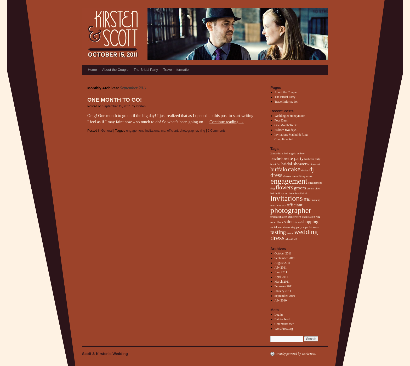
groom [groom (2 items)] (300, 187)
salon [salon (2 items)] (289, 221)
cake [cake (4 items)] (294, 169)
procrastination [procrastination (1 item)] (278, 216)
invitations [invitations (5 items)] (286, 198)
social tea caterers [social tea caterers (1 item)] (280, 227)
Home (92, 70)
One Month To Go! (114, 100)
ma (163, 130)
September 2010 (285, 296)
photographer (189, 130)
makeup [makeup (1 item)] (315, 200)
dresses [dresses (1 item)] (287, 176)
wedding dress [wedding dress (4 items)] (294, 235)
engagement (135, 130)
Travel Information (176, 70)
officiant (172, 130)
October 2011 (283, 253)
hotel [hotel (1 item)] (291, 193)
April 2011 (281, 277)
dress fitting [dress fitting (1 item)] (298, 176)
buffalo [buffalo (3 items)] (278, 169)
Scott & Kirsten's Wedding (105, 354)
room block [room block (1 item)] (276, 222)
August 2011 (283, 263)
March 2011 (282, 281)
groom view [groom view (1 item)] (313, 188)
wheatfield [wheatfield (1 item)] (291, 239)
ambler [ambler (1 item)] (301, 153)
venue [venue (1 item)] (290, 233)
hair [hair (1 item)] (272, 193)
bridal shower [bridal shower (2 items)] (294, 163)
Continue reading (226, 122)
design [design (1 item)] (305, 170)
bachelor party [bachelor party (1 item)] (312, 159)
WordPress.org (284, 328)
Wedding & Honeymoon (290, 116)
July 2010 (281, 300)
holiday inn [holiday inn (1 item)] (282, 193)
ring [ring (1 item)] (318, 216)
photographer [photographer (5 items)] (290, 210)
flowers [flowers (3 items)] (284, 187)
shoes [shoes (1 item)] (297, 222)
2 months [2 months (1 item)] (275, 153)
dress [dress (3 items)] (276, 175)
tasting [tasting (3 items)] (278, 232)
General (106, 130)
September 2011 (285, 258)
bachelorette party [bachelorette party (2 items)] (287, 158)
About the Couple (115, 70)
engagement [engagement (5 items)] (289, 181)
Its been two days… (287, 130)
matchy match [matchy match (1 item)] (278, 205)
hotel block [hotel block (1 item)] (301, 193)
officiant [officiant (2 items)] (295, 204)
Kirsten (141, 106)
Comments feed (284, 324)
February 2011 (284, 286)
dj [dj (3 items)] (311, 169)
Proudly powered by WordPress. (296, 354)
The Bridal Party (146, 70)
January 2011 (283, 291)
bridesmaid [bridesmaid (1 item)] (314, 164)
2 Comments (216, 130)
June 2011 (281, 272)
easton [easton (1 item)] (309, 176)
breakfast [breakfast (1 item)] (275, 164)
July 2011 (281, 267)
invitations (152, 130)
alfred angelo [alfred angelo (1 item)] (288, 153)
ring (202, 130)
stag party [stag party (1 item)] (296, 227)
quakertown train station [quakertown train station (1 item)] (301, 216)
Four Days (281, 120)
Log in (279, 314)
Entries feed (282, 319)
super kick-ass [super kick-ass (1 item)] (310, 227)
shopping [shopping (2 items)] (309, 221)
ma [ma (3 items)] (307, 199)
